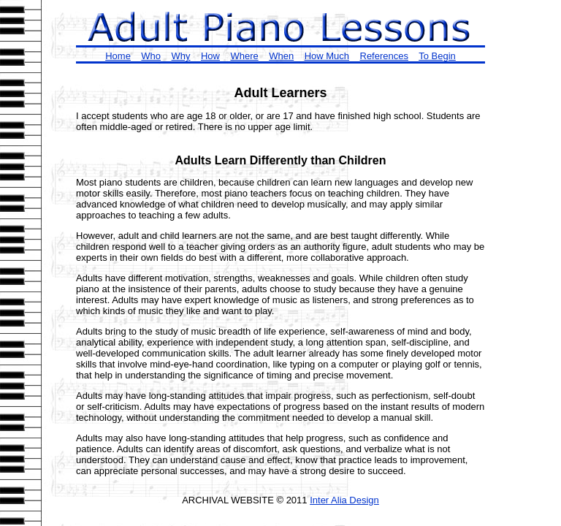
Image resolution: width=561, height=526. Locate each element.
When (281, 55)
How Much (327, 55)
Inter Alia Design (344, 500)
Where (244, 55)
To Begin (437, 55)
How (210, 55)
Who (151, 55)
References (384, 55)
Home (118, 55)
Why (181, 55)
